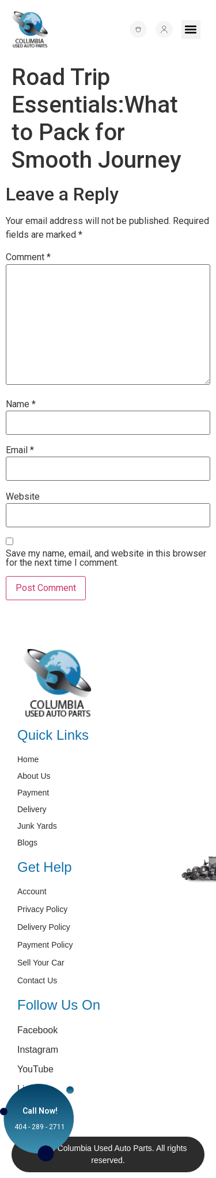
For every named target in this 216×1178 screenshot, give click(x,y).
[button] (190, 29)
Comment (28, 257)
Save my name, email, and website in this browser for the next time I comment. (106, 558)
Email (20, 450)
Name (21, 404)
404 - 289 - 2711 (39, 1127)
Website (23, 496)
